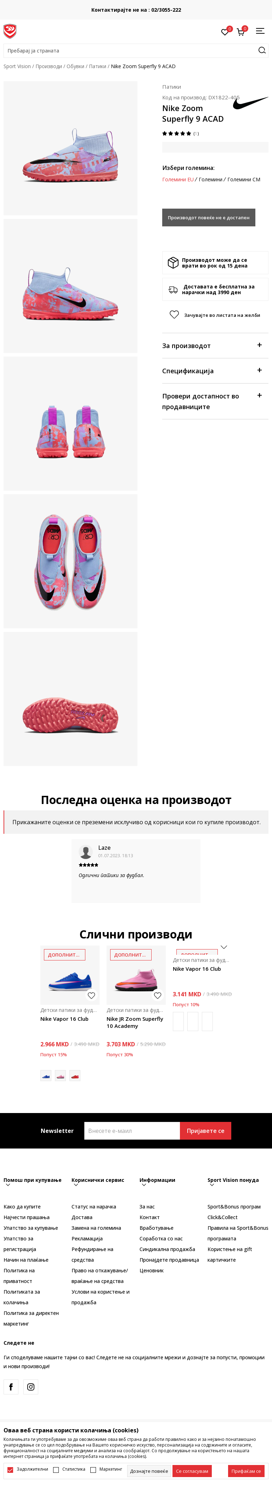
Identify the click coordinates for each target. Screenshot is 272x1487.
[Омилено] (225, 31)
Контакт (150, 1217)
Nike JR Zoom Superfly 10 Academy (135, 1022)
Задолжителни (32, 1469)
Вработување (157, 1227)
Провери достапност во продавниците (211, 401)
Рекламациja (87, 1238)
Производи (48, 66)
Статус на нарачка (94, 1206)
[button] (136, 51)
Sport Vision (17, 66)
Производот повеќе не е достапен (209, 217)
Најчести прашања (27, 1217)
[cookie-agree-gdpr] (192, 1471)
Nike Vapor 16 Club (64, 1018)
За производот (211, 345)
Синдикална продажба (167, 1249)
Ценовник (152, 1270)
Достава (82, 1217)
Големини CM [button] (243, 179)
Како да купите (22, 1206)
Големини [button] (210, 179)
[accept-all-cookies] (246, 1471)
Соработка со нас (161, 1238)
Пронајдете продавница (169, 1259)
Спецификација (211, 370)
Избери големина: (188, 168)
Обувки (75, 66)
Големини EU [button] (178, 179)
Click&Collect (223, 1217)
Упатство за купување (31, 1227)
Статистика (73, 1469)
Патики (97, 66)
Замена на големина (96, 1227)
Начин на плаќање (26, 1259)
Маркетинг (111, 1469)
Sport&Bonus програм (234, 1206)
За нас (147, 1206)
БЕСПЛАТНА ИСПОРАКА (132, 7)
